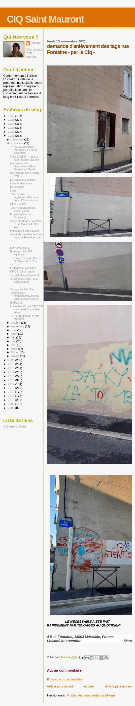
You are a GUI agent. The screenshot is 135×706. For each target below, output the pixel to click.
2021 (11, 135)
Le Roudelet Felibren (22, 179)
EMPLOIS (16, 302)
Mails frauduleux (19, 247)
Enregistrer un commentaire (64, 679)
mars (14, 348)
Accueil (89, 686)
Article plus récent (60, 686)
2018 (11, 368)
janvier (15, 356)
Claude (36, 43)
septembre (18, 326)
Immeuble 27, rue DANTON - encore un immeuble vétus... (26, 309)
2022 (11, 131)
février (15, 352)
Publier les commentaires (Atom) (91, 695)
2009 (11, 403)
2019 (11, 364)
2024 (11, 123)
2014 (11, 384)
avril (14, 344)
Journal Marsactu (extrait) (25, 275)
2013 (11, 387)
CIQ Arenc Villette (14, 426)
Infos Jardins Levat (21, 183)
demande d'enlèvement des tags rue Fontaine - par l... (26, 237)
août (14, 330)
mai (13, 341)
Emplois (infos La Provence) (20, 216)
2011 (11, 395)
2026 (11, 115)
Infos (13, 190)
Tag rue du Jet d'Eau (22, 289)
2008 (11, 407)
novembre (17, 143)
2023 (11, 127)
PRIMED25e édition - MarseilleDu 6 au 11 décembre (24, 149)
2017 (11, 372)
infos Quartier (18, 203)
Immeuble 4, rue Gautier (24, 230)
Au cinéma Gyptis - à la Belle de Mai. (24, 280)
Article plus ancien (118, 686)
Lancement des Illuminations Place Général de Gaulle (23, 166)
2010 (11, 399)
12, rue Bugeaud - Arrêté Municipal (24, 317)
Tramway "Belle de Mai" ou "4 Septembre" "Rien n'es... (26, 261)
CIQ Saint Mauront (45, 19)
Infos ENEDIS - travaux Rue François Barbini (24, 158)
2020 (11, 360)
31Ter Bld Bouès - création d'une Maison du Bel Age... (26, 224)
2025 (11, 119)
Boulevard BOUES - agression (22, 253)
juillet (14, 333)
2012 (11, 391)
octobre (16, 322)
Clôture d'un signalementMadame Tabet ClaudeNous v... (25, 197)
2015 (11, 380)
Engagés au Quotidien (23, 267)
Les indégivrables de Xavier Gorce (22, 209)
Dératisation (17, 186)
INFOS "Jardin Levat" (22, 271)
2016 (11, 376)
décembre (17, 139)
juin (13, 337)
